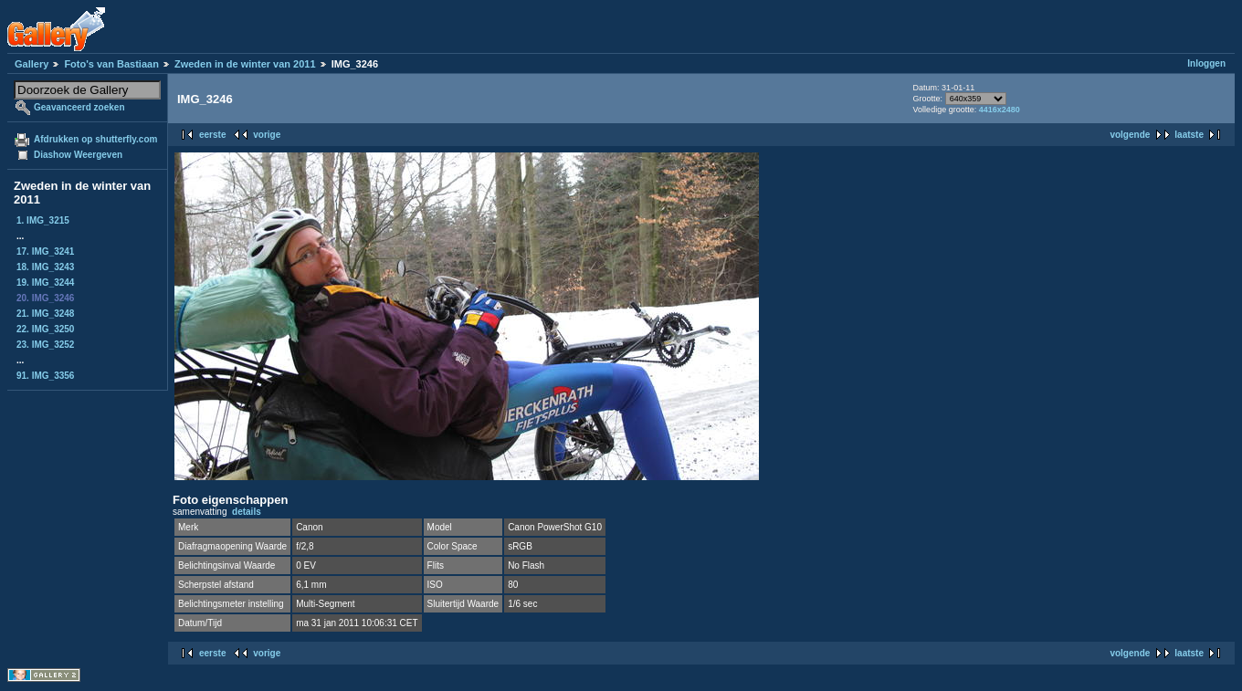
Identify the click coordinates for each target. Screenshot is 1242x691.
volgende (1130, 135)
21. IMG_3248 (45, 314)
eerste (212, 135)
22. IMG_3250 (45, 329)
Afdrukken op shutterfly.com (95, 139)
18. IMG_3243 (45, 267)
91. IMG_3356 (45, 376)
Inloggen (1206, 63)
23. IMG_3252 (45, 345)
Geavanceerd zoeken (79, 107)
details (246, 512)
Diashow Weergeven (78, 155)
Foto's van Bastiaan (111, 63)
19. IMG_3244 (45, 282)
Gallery (31, 63)
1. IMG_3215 (42, 220)
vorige (266, 135)
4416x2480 (999, 109)
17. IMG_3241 (45, 251)
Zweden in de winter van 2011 (245, 63)
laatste (1189, 135)
